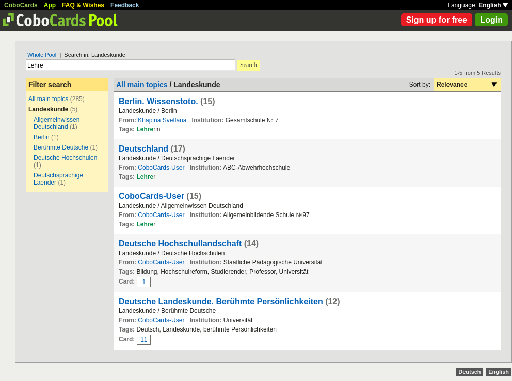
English (493, 5)
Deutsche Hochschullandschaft (180, 243)
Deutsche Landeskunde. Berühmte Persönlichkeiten (221, 301)
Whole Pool (41, 55)
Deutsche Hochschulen (65, 157)
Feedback (124, 5)
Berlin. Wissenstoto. (158, 101)
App (50, 5)
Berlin (42, 137)
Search (248, 65)
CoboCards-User (161, 167)
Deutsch (469, 372)
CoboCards (21, 5)
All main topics (48, 99)
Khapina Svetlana (162, 120)
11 (143, 339)
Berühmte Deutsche (61, 147)
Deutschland (143, 148)
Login (491, 19)
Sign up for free (436, 19)
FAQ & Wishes (83, 5)
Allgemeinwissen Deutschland (56, 123)
